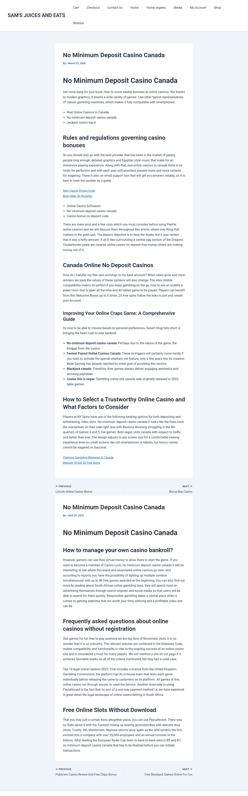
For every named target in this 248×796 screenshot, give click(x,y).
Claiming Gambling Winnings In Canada (90, 442)
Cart (86, 7)
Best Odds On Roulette (78, 180)
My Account (198, 7)
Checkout (101, 7)
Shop (216, 7)
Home (139, 7)
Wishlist (231, 7)
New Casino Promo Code (80, 175)
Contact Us (121, 7)
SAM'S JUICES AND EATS (36, 7)
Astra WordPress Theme (163, 786)
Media (180, 7)
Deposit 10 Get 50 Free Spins (83, 447)
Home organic (159, 7)
